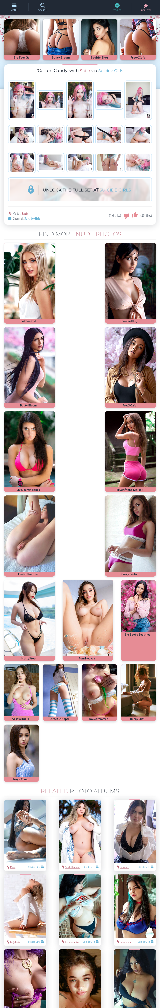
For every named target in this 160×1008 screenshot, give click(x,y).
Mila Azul (140, 923)
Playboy (149, 929)
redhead (122, 942)
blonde (122, 936)
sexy (129, 923)
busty (121, 948)
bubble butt (147, 936)
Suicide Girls (110, 70)
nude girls (135, 929)
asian (121, 923)
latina (134, 942)
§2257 (109, 987)
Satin (84, 70)
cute (152, 942)
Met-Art (133, 936)
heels (143, 942)
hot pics (122, 929)
